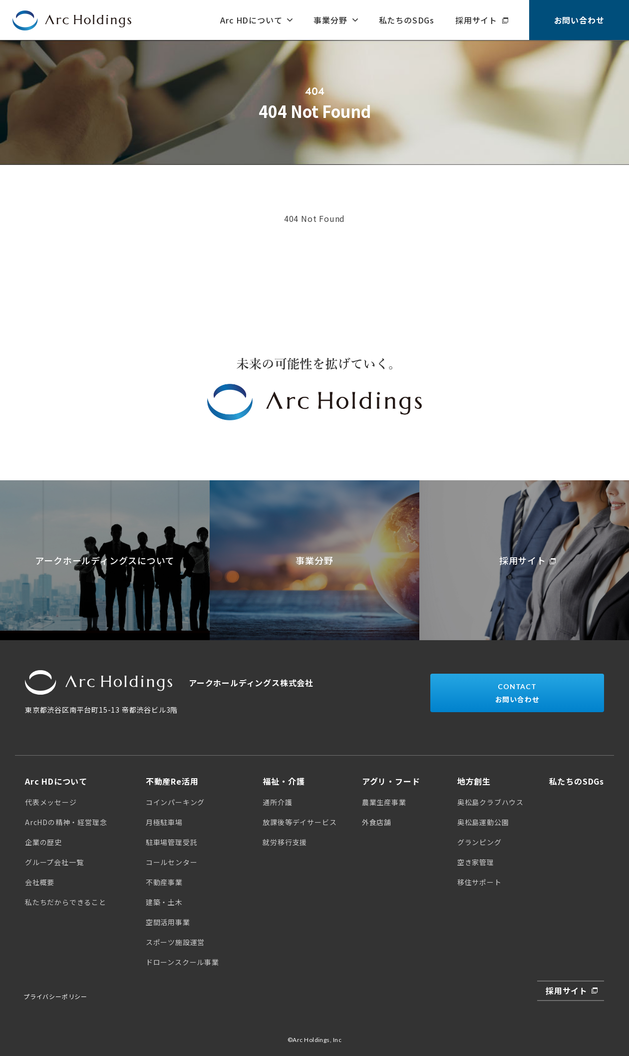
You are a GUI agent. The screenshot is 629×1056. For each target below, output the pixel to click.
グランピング (479, 842)
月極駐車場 (164, 822)
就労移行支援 (285, 842)
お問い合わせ (579, 20)
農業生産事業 (384, 802)
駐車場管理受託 (172, 842)
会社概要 (39, 882)
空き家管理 (475, 862)
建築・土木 (164, 902)
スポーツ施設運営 (175, 942)
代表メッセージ (51, 802)
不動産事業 (164, 882)
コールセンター (172, 862)
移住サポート (479, 882)
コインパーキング (175, 802)
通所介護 (277, 802)
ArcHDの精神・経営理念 (66, 822)
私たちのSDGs (406, 20)
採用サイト (476, 20)
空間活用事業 (168, 922)
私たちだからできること (65, 902)
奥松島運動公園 (483, 822)
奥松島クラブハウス (490, 802)
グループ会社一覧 (54, 862)
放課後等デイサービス (299, 822)
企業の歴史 (43, 842)
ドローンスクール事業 (182, 962)
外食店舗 (376, 822)
